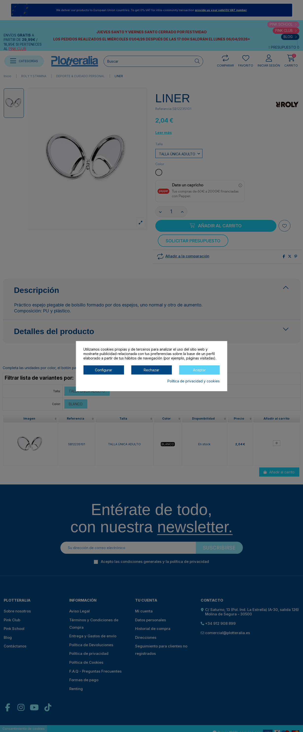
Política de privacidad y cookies (193, 381)
